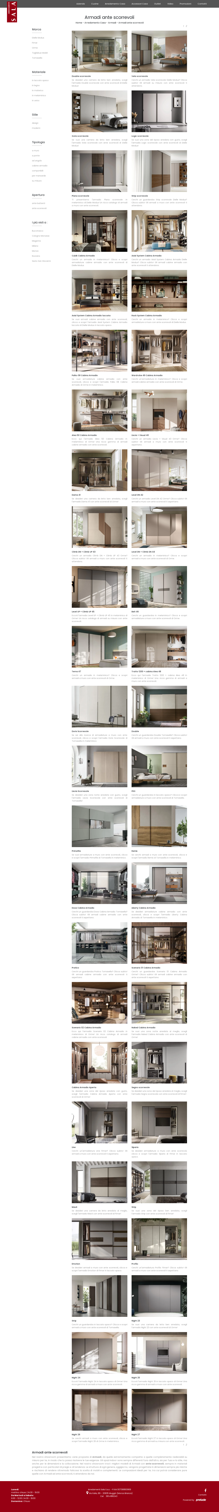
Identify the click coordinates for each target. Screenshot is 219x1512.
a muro (35, 150)
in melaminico (39, 95)
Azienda (80, 3)
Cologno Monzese (40, 235)
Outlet (157, 3)
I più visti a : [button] (39, 222)
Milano (35, 246)
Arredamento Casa (115, 3)
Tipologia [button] (38, 142)
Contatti (202, 3)
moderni (36, 128)
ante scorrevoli (39, 208)
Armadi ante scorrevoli (131, 22)
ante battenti (38, 203)
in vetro (35, 100)
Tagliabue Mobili (40, 52)
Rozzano (36, 256)
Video (170, 3)
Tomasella (37, 57)
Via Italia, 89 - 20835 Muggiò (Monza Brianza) (109, 1493)
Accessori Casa (140, 3)
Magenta (36, 240)
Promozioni (185, 3)
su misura (36, 180)
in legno (36, 85)
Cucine (94, 3)
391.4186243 (111, 1496)
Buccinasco (37, 230)
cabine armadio (39, 165)
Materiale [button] (39, 72)
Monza (35, 251)
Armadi (112, 22)
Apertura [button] (38, 195)
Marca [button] (36, 29)
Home (79, 22)
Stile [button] (35, 115)
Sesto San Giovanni (41, 261)
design (35, 123)
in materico (37, 90)
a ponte (36, 155)
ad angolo (37, 160)
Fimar (34, 42)
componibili (37, 170)
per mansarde (39, 175)
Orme (35, 47)
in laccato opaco (40, 80)
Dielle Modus (38, 37)
